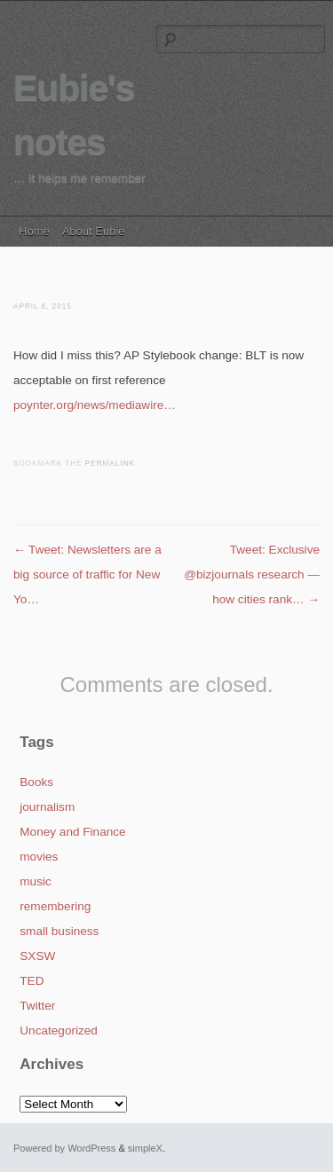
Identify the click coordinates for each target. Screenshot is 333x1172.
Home (34, 231)
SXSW (37, 956)
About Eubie (93, 231)
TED (32, 980)
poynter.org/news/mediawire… (94, 405)
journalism (47, 807)
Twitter (37, 1005)
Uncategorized (59, 1030)
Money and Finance (72, 831)
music (36, 881)
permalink (110, 464)
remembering (55, 906)
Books (36, 782)
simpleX (145, 1148)
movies (39, 856)
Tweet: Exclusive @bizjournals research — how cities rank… (252, 574)
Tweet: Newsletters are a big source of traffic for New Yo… (87, 574)
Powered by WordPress (64, 1148)
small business (59, 931)
